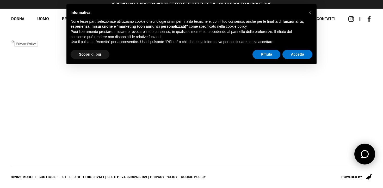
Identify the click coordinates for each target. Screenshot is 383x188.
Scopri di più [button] (90, 54)
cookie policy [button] (236, 26)
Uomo (43, 19)
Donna (17, 19)
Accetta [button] (297, 54)
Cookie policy (193, 177)
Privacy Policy (26, 43)
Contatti (326, 19)
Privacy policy (163, 177)
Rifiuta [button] (266, 54)
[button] (310, 12)
